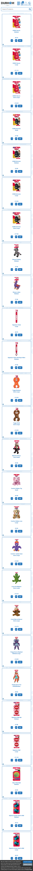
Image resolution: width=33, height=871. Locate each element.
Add (20, 40)
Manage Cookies (27, 864)
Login (26, 3)
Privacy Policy (28, 869)
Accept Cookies (27, 861)
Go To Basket (23, 2)
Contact (29, 3)
